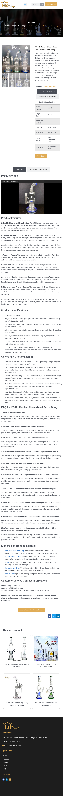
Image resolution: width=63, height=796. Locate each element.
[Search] (42, 4)
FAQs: (7, 562)
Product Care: (10, 574)
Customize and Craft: (12, 568)
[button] (25, 4)
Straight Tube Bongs (18, 26)
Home (7, 26)
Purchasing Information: (13, 556)
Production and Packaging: (14, 551)
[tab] (47, 91)
